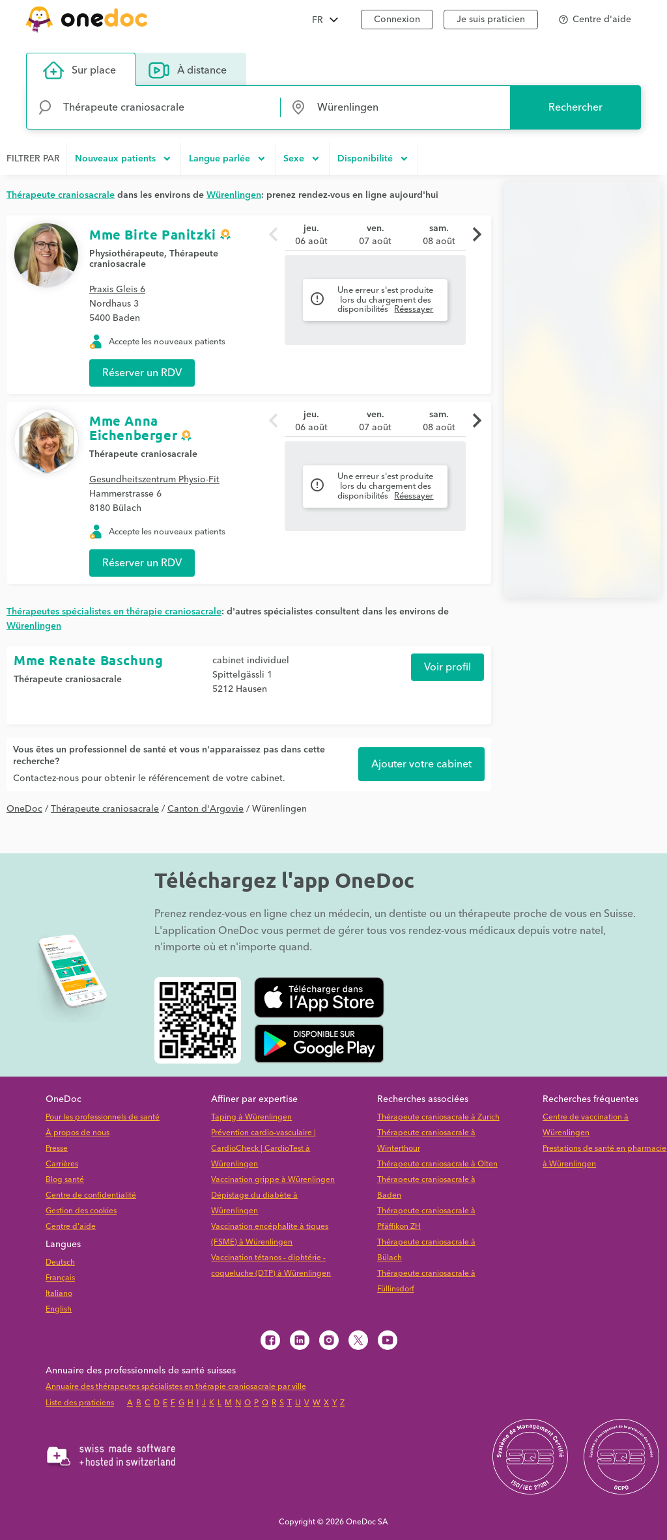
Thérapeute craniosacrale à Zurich (438, 1117)
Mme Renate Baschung (88, 660)
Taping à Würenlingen (251, 1117)
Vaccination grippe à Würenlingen (273, 1180)
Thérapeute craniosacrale (143, 454)
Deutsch (60, 1262)
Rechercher (575, 107)
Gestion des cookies (81, 1211)
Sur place (79, 70)
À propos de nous (77, 1133)
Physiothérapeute (126, 254)
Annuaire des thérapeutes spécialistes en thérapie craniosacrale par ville (176, 1387)
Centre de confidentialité (91, 1195)
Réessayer (413, 309)
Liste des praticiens (80, 1403)
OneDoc (24, 809)
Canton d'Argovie (205, 809)
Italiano (59, 1293)
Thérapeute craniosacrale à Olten (437, 1164)
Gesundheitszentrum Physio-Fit (154, 480)
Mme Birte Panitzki (152, 234)
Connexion (397, 19)
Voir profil (447, 667)
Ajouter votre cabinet (421, 764)
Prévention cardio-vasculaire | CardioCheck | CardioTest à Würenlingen (263, 1148)
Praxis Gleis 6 (117, 289)
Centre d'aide (71, 1226)
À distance (188, 70)
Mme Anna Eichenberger (133, 427)
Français (60, 1278)
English (59, 1309)
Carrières (62, 1164)
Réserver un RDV (142, 373)
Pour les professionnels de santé (103, 1117)
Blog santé (65, 1180)
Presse (57, 1148)
